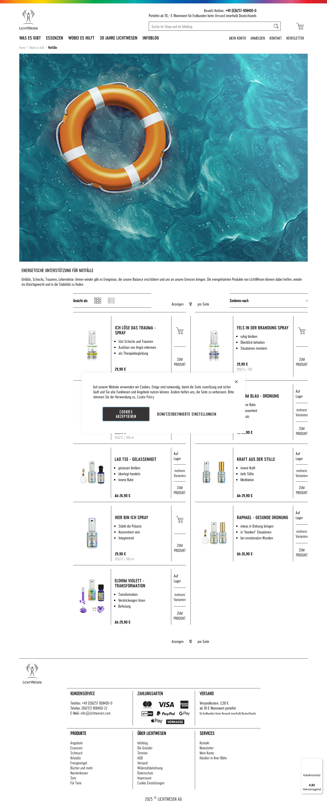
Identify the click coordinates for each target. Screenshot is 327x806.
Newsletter (295, 37)
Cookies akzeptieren (126, 413)
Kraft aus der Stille (265, 459)
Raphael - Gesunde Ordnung (263, 520)
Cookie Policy (145, 396)
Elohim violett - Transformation (139, 583)
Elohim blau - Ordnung (267, 396)
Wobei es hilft (37, 47)
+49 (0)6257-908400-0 (240, 10)
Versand (220, 15)
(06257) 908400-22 (94, 707)
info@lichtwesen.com (96, 712)
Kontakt (276, 37)
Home (22, 47)
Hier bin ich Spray (140, 517)
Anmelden (257, 37)
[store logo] (48, 19)
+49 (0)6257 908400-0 (97, 702)
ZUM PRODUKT (180, 361)
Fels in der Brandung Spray (265, 330)
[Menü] (319, 761)
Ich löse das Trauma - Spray (144, 330)
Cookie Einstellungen (150, 782)
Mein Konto (237, 37)
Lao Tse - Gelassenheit (145, 459)
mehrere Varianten (302, 412)
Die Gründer (144, 747)
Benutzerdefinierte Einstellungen (186, 413)
